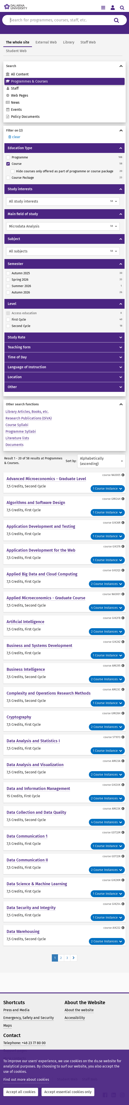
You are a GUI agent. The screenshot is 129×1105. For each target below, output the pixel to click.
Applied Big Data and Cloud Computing (42, 574)
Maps (7, 1025)
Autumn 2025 (21, 273)
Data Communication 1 (27, 836)
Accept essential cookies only (68, 1092)
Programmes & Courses (27, 81)
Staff (12, 88)
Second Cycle (21, 326)
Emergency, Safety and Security (28, 1018)
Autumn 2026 (21, 292)
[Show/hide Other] (121, 387)
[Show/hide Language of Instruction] (121, 367)
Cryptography (19, 717)
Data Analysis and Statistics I (33, 741)
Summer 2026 (21, 286)
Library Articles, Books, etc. (27, 412)
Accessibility (75, 1018)
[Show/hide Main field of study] (121, 214)
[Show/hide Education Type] (121, 148)
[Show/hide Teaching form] (121, 347)
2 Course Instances (107, 584)
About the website (79, 1010)
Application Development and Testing (41, 526)
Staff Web (88, 42)
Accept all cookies (20, 1092)
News (12, 102)
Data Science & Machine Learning (37, 883)
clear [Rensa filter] (13, 137)
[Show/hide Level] (121, 304)
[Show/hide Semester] (121, 264)
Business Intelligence (26, 669)
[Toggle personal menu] (112, 7)
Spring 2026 (20, 280)
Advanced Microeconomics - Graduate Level (46, 478)
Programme (20, 157)
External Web (46, 42)
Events (14, 109)
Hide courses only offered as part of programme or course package (64, 171)
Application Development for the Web (41, 550)
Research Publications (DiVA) (29, 418)
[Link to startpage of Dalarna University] (15, 5)
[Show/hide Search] (64, 66)
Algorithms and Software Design (36, 502)
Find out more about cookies (26, 1079)
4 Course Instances (107, 608)
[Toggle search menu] (122, 7)
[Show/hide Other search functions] (64, 404)
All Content (17, 74)
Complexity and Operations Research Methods (49, 693)
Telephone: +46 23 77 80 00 (24, 1043)
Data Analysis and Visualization (35, 764)
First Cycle (19, 319)
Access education (24, 313)
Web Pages (17, 95)
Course (17, 164)
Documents (14, 445)
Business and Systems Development (39, 645)
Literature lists (17, 438)
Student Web (16, 51)
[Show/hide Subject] (121, 239)
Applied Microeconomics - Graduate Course (46, 598)
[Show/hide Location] (121, 377)
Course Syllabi (17, 425)
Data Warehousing (23, 931)
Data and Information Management (38, 788)
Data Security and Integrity (31, 907)
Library (68, 42)
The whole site (17, 42)
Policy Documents (22, 117)
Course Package (23, 178)
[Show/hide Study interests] (121, 189)
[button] (63, 201)
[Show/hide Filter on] (64, 130)
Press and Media (16, 1010)
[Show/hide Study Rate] (121, 337)
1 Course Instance (108, 488)
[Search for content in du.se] (59, 20)
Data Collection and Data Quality (36, 812)
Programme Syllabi (21, 431)
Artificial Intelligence (25, 621)
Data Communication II (27, 860)
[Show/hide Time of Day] (121, 357)
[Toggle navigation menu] (103, 7)
